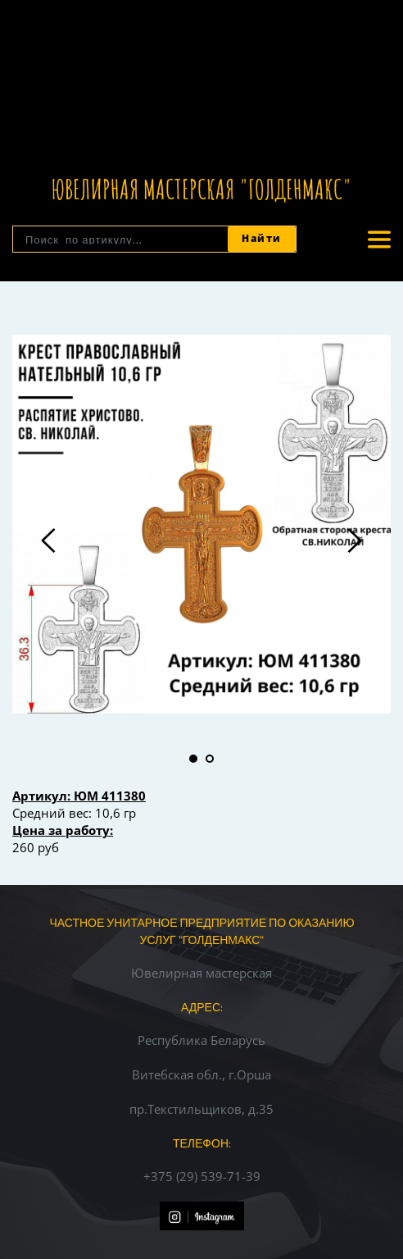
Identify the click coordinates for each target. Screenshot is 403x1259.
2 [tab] (210, 759)
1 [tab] (193, 759)
